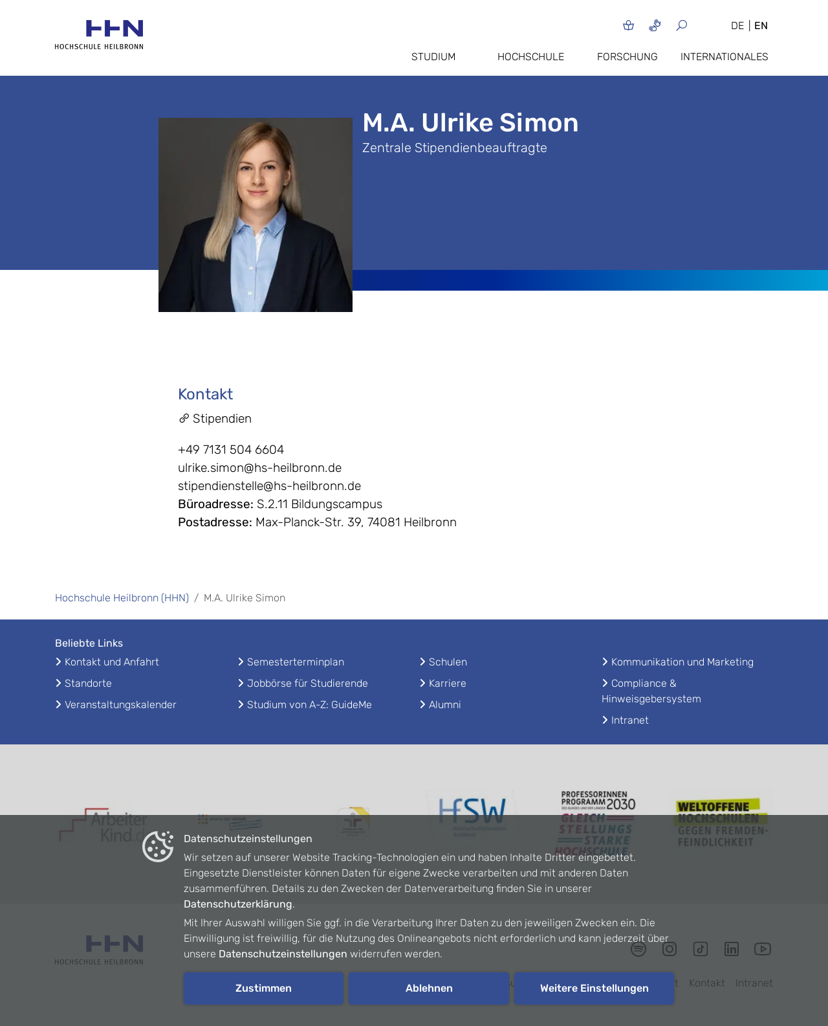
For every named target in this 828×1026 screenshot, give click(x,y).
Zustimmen (263, 988)
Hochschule (530, 56)
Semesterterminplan (295, 662)
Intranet (630, 720)
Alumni (445, 704)
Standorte (88, 683)
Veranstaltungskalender (121, 704)
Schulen (448, 662)
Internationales (724, 56)
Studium (433, 56)
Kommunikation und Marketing (682, 662)
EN (761, 25)
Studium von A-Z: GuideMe (309, 704)
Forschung (627, 56)
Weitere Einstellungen (594, 988)
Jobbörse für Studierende (307, 683)
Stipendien (215, 418)
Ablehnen (429, 988)
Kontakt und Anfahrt (112, 662)
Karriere (447, 683)
